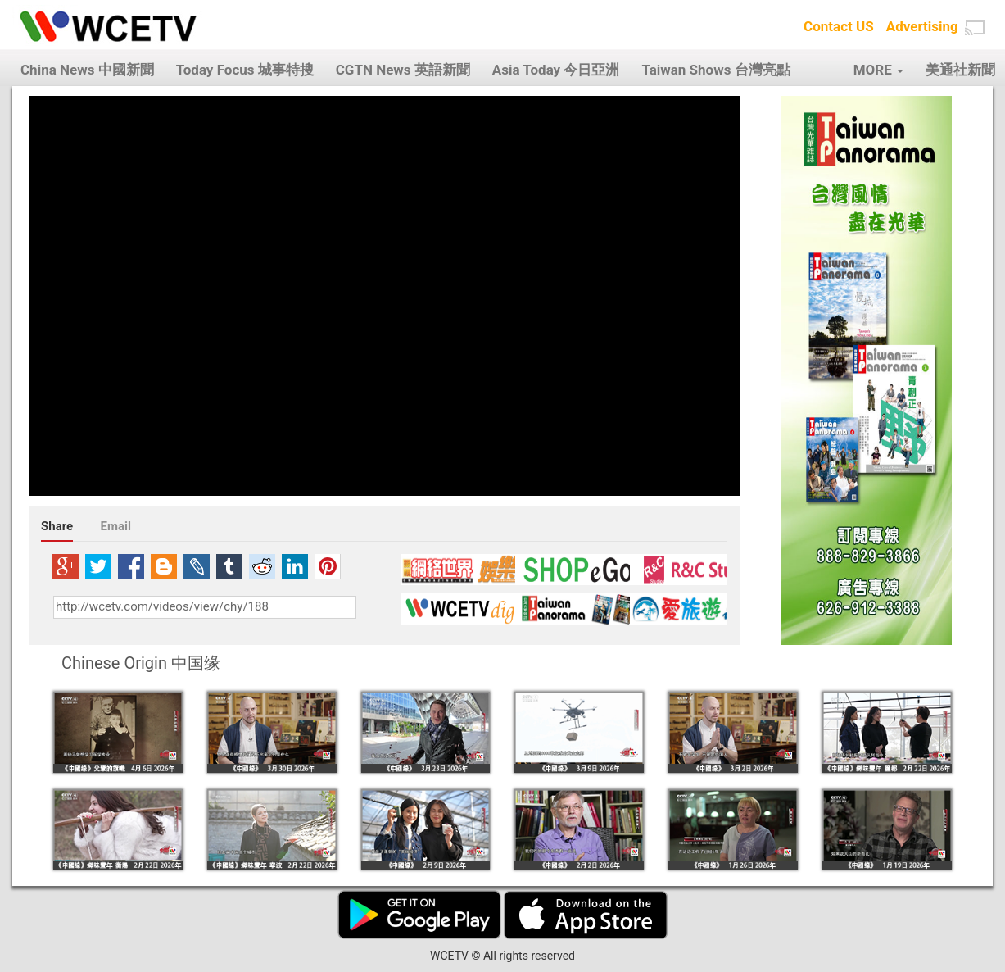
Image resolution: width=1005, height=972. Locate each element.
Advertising (922, 26)
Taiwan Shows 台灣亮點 (715, 69)
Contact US (839, 26)
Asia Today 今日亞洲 (556, 69)
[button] (975, 28)
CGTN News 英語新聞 (403, 69)
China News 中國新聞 (87, 69)
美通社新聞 (960, 69)
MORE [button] (878, 69)
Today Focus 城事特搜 (245, 69)
